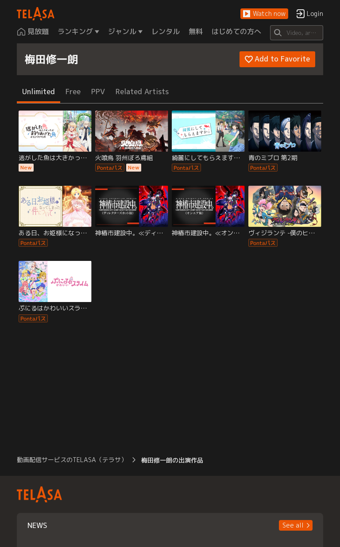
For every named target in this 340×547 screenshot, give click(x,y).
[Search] (296, 32)
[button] (264, 13)
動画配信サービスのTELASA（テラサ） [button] (72, 459)
